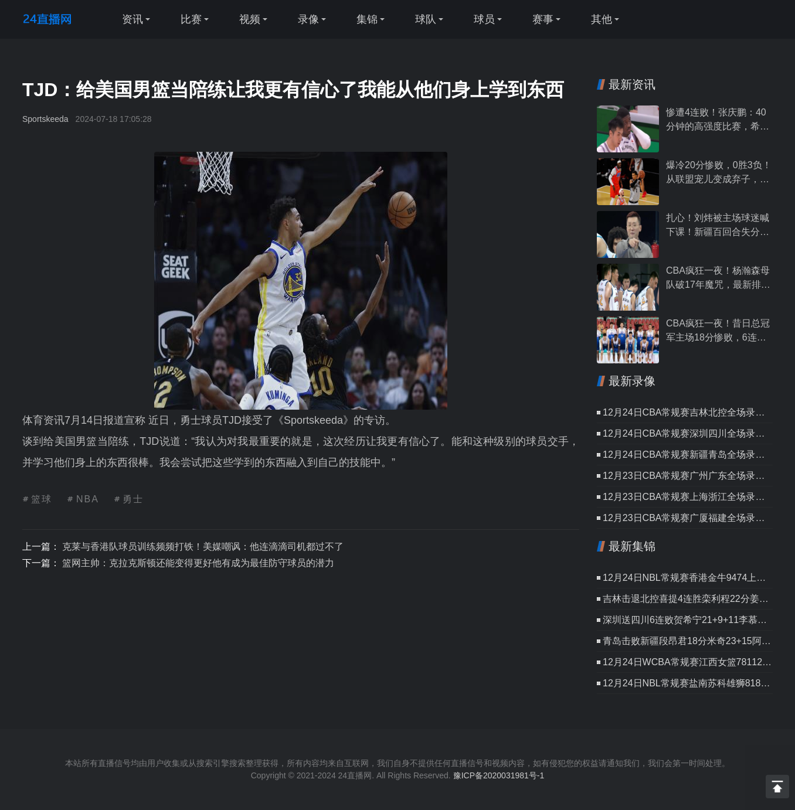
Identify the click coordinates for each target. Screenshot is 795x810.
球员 (484, 19)
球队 (425, 19)
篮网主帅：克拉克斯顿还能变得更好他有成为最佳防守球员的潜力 (198, 563)
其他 (601, 19)
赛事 (542, 19)
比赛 (191, 19)
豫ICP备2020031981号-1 (499, 775)
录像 (308, 19)
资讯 (132, 19)
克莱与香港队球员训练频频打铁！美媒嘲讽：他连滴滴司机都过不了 (203, 547)
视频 (249, 19)
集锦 (367, 19)
